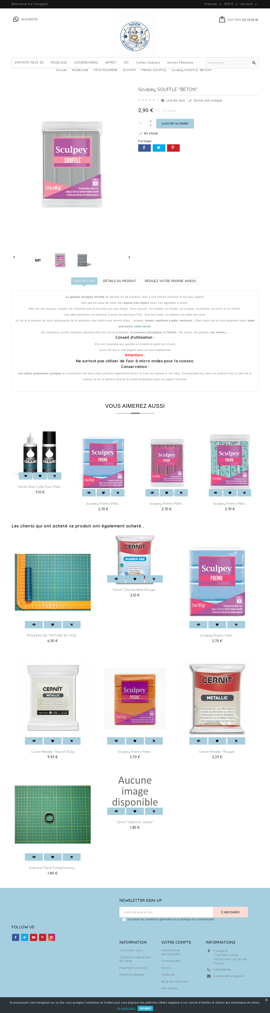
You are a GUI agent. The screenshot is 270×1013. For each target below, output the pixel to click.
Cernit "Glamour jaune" (135, 822)
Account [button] (249, 4)
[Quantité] (143, 123)
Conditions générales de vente (135, 959)
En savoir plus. (126, 1008)
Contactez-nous (131, 950)
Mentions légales (131, 974)
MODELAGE (59, 62)
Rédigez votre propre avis (170, 281)
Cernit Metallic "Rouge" (217, 752)
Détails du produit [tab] (119, 281)
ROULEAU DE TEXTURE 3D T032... (52, 635)
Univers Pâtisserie (180, 62)
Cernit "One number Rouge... (135, 590)
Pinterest (173, 148)
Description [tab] (84, 281)
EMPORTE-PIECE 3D (29, 62)
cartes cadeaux (148, 62)
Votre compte (176, 942)
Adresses (168, 974)
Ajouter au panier (175, 123)
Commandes (171, 961)
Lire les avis (173, 100)
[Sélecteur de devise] (231, 4)
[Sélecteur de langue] (213, 4)
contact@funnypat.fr (229, 976)
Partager (144, 148)
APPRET (111, 62)
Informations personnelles (170, 952)
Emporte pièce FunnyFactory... (52, 868)
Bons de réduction (175, 981)
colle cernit (142, 326)
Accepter (145, 1008)
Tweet (159, 148)
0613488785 (222, 970)
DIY (126, 62)
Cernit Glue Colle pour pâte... (40, 487)
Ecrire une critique (205, 100)
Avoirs (165, 968)
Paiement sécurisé (133, 968)
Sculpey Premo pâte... (103, 504)
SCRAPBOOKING (86, 62)
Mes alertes (169, 988)
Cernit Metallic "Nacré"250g (52, 752)
